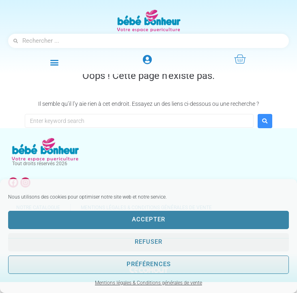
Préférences (149, 264)
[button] (54, 62)
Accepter (148, 219)
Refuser (148, 242)
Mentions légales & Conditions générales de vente (148, 283)
